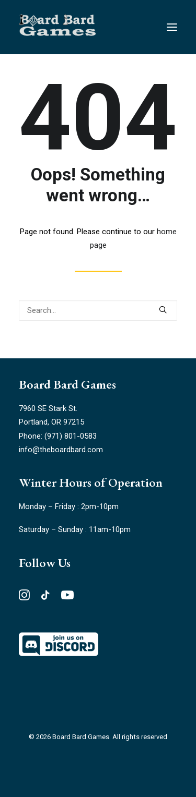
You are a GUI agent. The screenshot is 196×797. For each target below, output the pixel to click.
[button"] (24, 597)
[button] (163, 309)
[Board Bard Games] (57, 27)
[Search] (98, 310)
